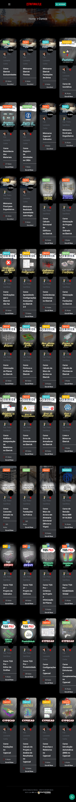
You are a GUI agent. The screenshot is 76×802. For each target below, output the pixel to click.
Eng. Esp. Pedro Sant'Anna (67, 121)
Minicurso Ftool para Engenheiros (8, 206)
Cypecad (46, 622)
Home (32, 18)
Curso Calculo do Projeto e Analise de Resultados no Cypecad (28, 753)
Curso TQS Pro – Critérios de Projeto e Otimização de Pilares (48, 594)
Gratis (6, 42)
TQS (5, 546)
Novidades (66, 42)
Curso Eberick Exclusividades (9, 72)
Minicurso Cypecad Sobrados (47, 136)
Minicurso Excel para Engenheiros (68, 133)
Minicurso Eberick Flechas (27, 72)
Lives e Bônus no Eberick (67, 438)
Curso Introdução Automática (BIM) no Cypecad (68, 750)
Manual (6, 470)
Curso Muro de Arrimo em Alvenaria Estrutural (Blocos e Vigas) (47, 518)
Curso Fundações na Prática (28, 512)
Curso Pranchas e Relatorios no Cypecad (48, 750)
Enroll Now (69, 96)
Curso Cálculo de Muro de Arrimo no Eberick (47, 371)
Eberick (46, 180)
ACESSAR (60, 4)
